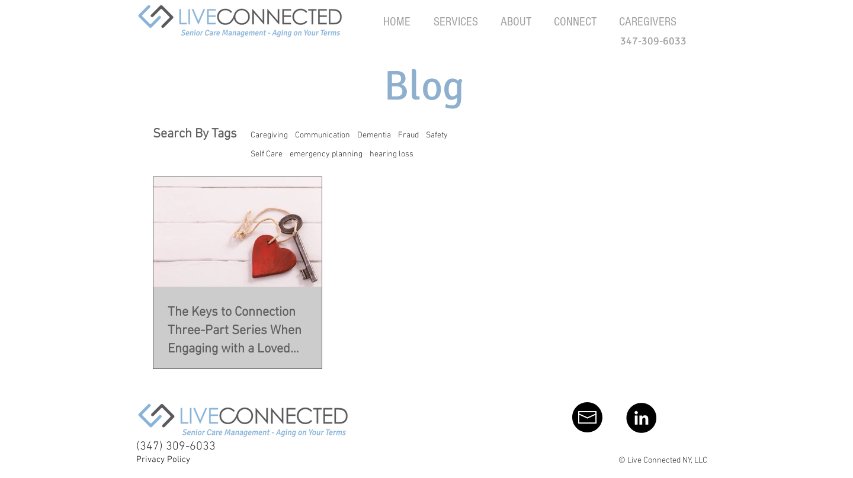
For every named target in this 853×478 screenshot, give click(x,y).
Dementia (374, 135)
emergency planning (326, 154)
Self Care (267, 154)
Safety (437, 135)
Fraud (408, 135)
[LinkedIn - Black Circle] (641, 418)
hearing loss (391, 154)
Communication (322, 135)
